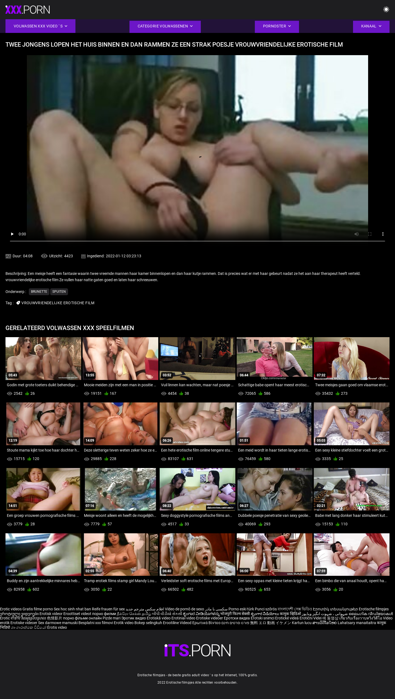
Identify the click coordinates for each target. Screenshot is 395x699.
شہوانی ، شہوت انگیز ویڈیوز (325, 613)
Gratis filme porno (37, 609)
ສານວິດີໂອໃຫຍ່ (325, 623)
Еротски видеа (237, 618)
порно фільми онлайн (82, 618)
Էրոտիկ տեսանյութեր (336, 609)
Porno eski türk (241, 609)
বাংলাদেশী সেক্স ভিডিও (295, 609)
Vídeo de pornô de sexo (184, 609)
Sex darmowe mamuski (58, 623)
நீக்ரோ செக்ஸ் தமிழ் (134, 613)
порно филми (104, 613)
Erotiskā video (159, 618)
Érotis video (57, 627)
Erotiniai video (183, 618)
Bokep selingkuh (148, 623)
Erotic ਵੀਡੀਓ (10, 618)
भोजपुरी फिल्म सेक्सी (235, 613)
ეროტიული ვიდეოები (20, 613)
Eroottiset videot (77, 613)
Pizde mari (111, 618)
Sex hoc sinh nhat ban (72, 609)
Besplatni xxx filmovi (95, 623)
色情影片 (55, 618)
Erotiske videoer (210, 618)
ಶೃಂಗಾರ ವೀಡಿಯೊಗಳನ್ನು (201, 613)
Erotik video (124, 623)
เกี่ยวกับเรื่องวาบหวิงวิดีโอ (361, 618)
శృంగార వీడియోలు (265, 613)
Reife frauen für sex (108, 609)
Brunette (39, 292)
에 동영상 (330, 618)
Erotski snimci (263, 618)
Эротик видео (134, 618)
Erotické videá (287, 618)
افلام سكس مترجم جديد (145, 609)
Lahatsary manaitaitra (357, 623)
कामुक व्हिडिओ (291, 613)
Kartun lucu (302, 623)
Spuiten (59, 292)
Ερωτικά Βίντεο (206, 623)
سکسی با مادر (216, 609)
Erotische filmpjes (374, 609)
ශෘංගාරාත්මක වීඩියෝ (29, 627)
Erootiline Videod (177, 623)
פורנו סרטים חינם (235, 623)
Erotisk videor (51, 613)
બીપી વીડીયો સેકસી (167, 613)
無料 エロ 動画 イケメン (270, 623)
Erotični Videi (311, 618)
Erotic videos (11, 609)
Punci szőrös (266, 609)
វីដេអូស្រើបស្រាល (34, 618)
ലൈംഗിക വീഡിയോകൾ (371, 613)
